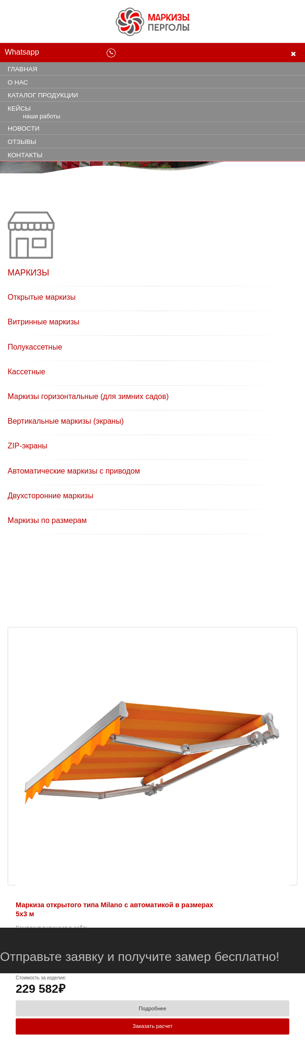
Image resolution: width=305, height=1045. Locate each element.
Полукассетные (35, 347)
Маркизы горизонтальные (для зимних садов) (88, 396)
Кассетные (26, 372)
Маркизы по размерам (47, 520)
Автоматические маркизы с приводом (74, 471)
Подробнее (152, 1008)
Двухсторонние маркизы (50, 496)
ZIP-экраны (28, 446)
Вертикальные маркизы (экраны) (66, 421)
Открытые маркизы (42, 297)
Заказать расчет (152, 1026)
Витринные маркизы (43, 322)
